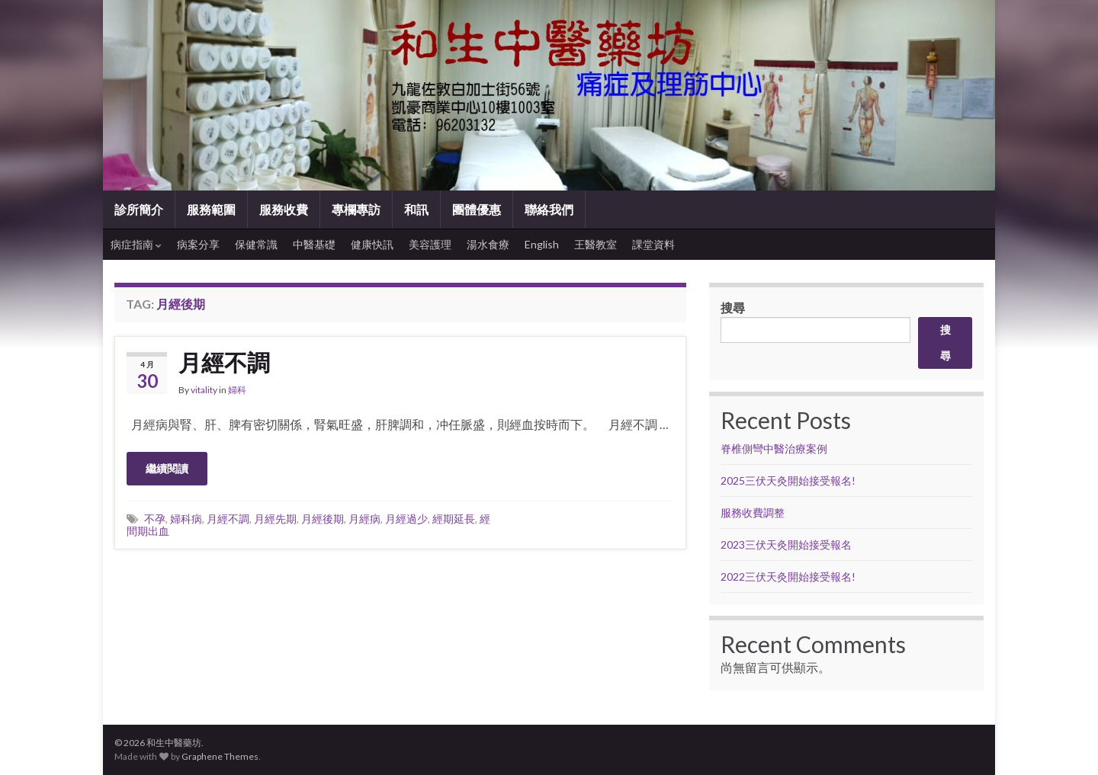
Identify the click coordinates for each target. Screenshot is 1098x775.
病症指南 (136, 244)
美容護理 (430, 244)
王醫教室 (595, 244)
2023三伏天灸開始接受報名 (786, 544)
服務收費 (283, 209)
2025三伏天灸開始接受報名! (788, 480)
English (542, 244)
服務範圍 (211, 209)
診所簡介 (138, 209)
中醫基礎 (314, 244)
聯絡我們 (549, 209)
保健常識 (256, 244)
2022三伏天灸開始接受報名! (788, 576)
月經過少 (406, 518)
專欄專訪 (356, 209)
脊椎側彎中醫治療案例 (775, 448)
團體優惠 (476, 209)
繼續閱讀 (167, 468)
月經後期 (322, 518)
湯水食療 (488, 244)
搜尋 (733, 307)
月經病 (364, 518)
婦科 (237, 390)
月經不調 (224, 362)
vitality (204, 390)
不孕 (154, 518)
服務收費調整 (753, 512)
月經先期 (275, 518)
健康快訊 (372, 244)
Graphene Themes (219, 756)
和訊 (416, 209)
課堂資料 (653, 244)
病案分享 (198, 244)
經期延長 (453, 518)
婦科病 (186, 518)
